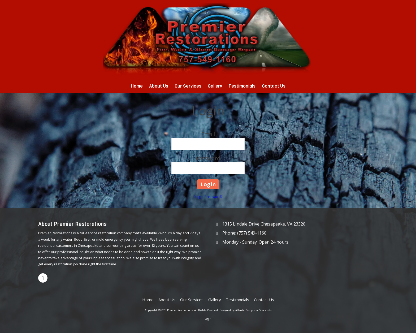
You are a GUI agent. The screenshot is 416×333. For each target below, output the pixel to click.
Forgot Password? (208, 196)
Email (208, 134)
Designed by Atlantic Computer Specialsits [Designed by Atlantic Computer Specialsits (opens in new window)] (245, 310)
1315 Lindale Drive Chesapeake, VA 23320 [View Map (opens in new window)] (263, 224)
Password (208, 158)
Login (208, 319)
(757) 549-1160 (251, 233)
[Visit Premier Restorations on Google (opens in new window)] (42, 278)
